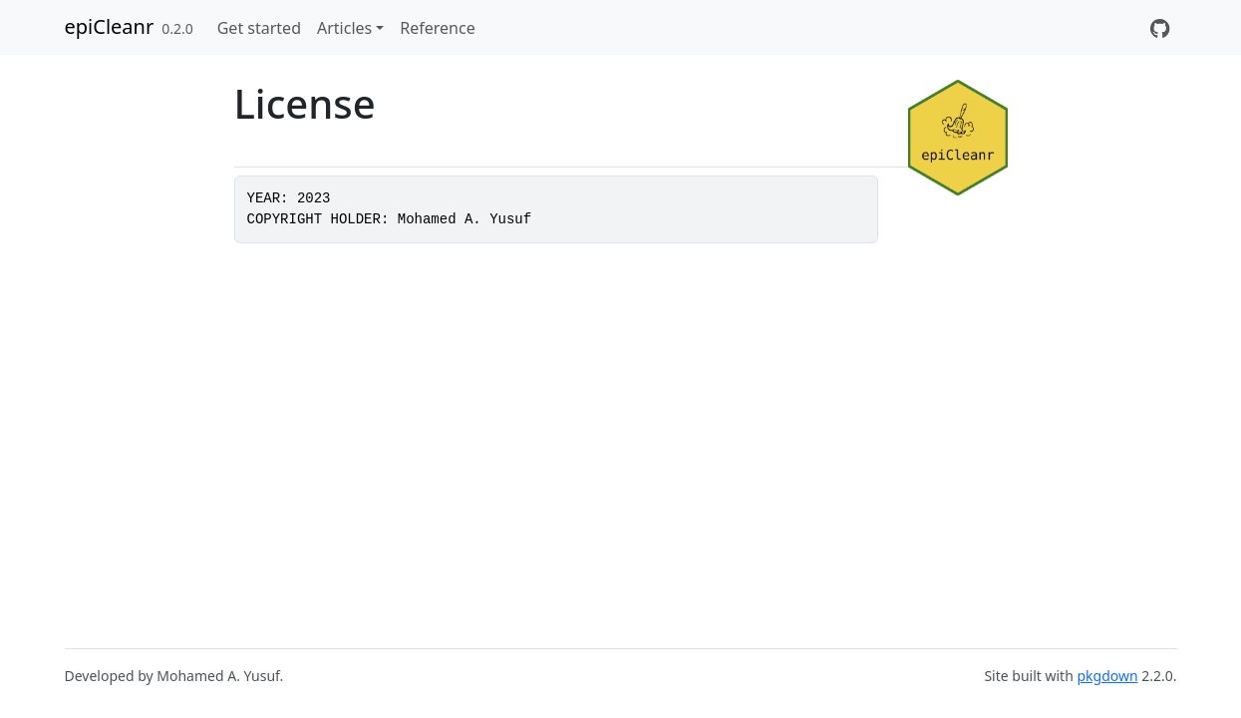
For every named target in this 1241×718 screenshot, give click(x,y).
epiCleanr (110, 26)
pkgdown (1107, 675)
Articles (344, 28)
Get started (259, 28)
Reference (437, 28)
